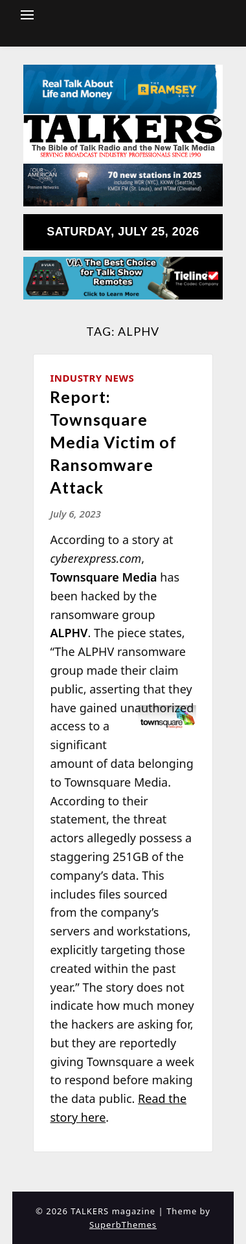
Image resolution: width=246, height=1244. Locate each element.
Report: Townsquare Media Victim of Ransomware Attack (113, 442)
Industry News (92, 377)
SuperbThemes (123, 1224)
